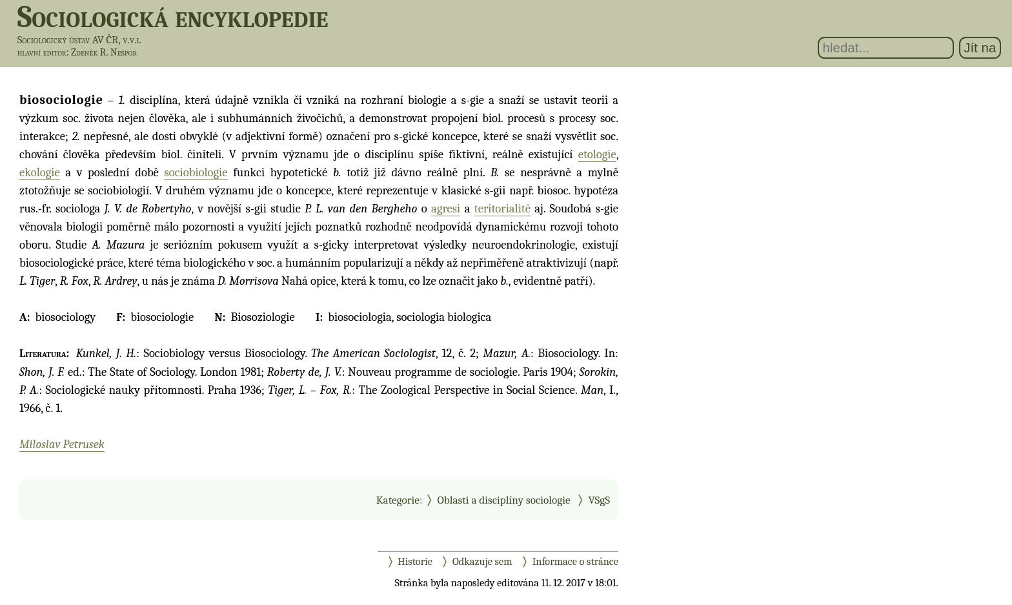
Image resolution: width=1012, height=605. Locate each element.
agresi (445, 208)
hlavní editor (41, 52)
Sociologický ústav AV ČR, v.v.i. (79, 40)
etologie (597, 154)
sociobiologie (195, 172)
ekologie (39, 172)
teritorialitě (502, 208)
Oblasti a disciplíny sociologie (503, 499)
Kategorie (398, 499)
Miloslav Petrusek (62, 444)
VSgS (599, 499)
